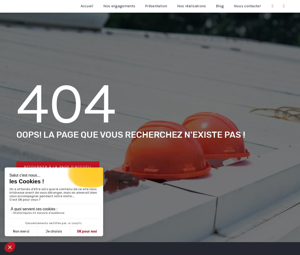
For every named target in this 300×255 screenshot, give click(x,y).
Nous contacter (247, 6)
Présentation (156, 6)
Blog (220, 6)
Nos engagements (119, 6)
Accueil (87, 6)
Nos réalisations (191, 6)
